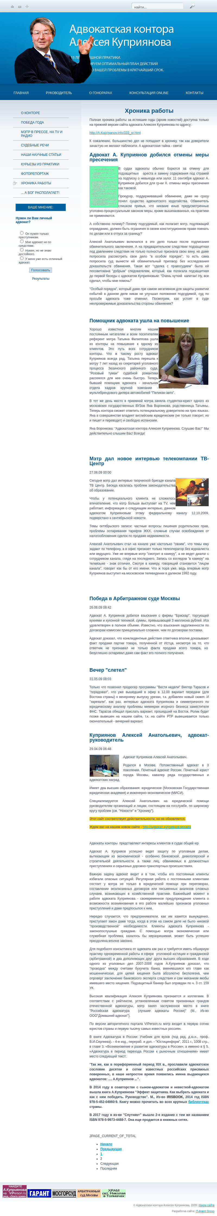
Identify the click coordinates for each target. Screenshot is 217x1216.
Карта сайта (206, 1205)
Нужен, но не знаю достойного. (35, 252)
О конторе (30, 113)
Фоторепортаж (35, 174)
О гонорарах (100, 93)
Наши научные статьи (41, 155)
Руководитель (59, 93)
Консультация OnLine (148, 93)
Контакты (194, 93)
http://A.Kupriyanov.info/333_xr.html (115, 133)
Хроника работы (36, 183)
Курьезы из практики (40, 164)
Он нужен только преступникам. (34, 235)
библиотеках (198, 1102)
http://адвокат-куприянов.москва (167, 827)
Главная (21, 93)
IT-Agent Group (205, 1211)
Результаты (40, 279)
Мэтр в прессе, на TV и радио (42, 134)
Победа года (32, 122)
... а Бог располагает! (40, 193)
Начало (106, 1144)
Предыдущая (111, 1149)
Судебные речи (35, 145)
